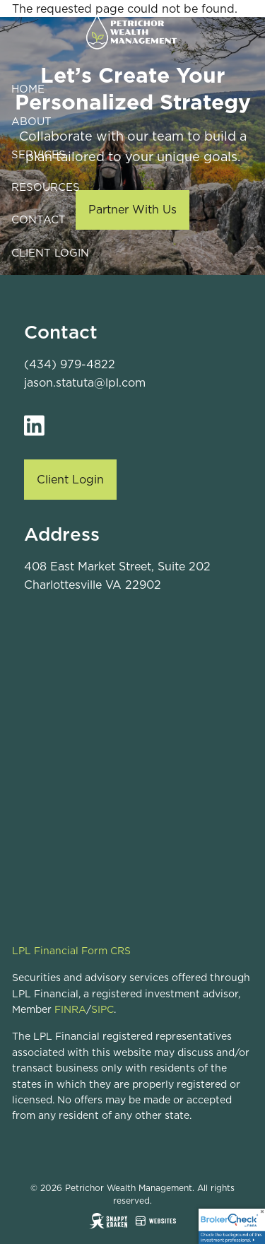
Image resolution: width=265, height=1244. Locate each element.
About (31, 121)
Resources (45, 187)
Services (38, 154)
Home (28, 88)
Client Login (50, 252)
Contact (38, 219)
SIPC (102, 1009)
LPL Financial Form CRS (71, 951)
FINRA (70, 1009)
